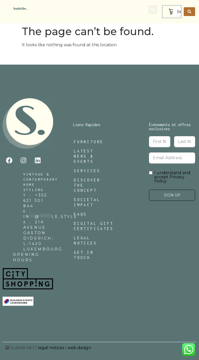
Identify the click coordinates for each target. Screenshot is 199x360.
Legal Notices (85, 240)
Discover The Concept (87, 185)
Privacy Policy (169, 178)
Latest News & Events (84, 156)
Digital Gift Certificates (94, 226)
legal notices (51, 347)
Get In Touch (84, 255)
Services (87, 170)
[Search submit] (189, 11)
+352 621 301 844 (35, 200)
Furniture (89, 142)
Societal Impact (87, 202)
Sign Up (172, 195)
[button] (152, 9)
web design (79, 347)
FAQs (80, 214)
